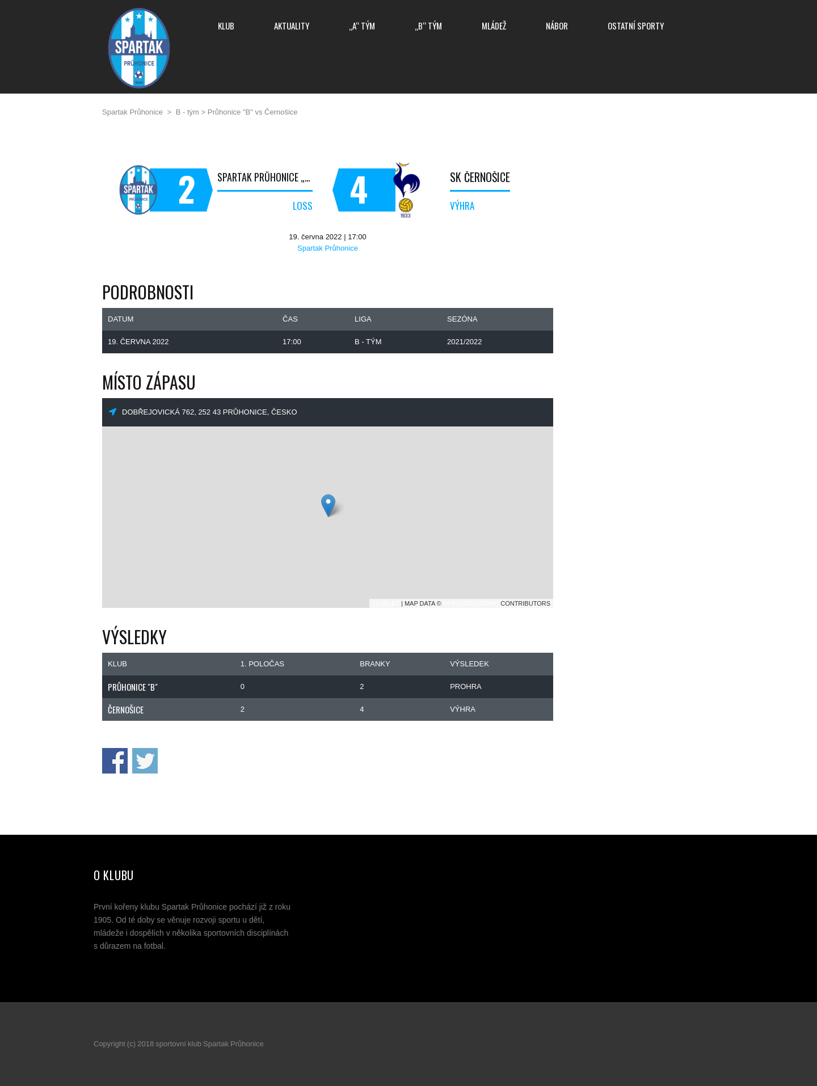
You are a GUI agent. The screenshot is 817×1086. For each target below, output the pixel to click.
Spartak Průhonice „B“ (265, 177)
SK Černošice (480, 177)
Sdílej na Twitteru (145, 761)
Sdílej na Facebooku (115, 761)
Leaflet (385, 603)
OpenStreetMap (471, 603)
